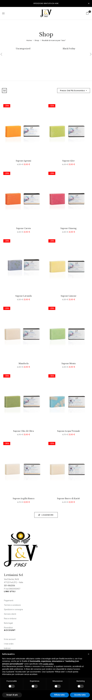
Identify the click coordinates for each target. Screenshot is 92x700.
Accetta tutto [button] (80, 695)
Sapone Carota (23, 228)
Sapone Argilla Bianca (23, 498)
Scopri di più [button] (12, 695)
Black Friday (69, 49)
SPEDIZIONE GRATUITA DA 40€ (46, 3)
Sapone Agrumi (23, 161)
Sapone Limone (68, 296)
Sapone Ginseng (68, 228)
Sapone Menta (69, 363)
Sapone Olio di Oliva (23, 431)
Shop (37, 40)
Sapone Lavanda (23, 296)
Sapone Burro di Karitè (68, 498)
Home (29, 40)
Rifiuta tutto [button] (59, 695)
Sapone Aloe (68, 161)
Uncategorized (23, 49)
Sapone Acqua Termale (68, 431)
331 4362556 (9, 585)
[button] (87, 13)
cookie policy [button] (48, 664)
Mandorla (23, 363)
